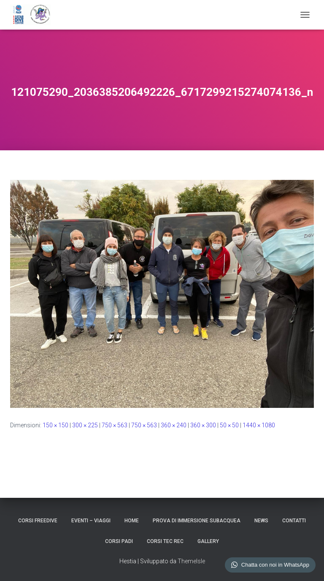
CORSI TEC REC (165, 541)
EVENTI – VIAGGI (91, 521)
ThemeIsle (191, 561)
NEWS (261, 521)
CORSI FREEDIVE (37, 521)
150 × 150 (55, 425)
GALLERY (208, 541)
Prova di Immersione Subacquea (196, 521)
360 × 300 (203, 425)
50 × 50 (229, 425)
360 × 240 (173, 425)
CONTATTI (294, 521)
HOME (131, 521)
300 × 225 (85, 425)
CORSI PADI (119, 541)
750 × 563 (114, 425)
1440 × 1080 (259, 425)
